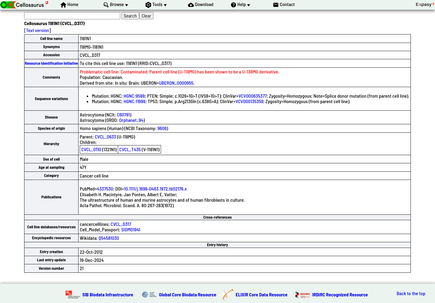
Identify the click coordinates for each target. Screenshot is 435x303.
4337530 (105, 188)
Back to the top (411, 293)
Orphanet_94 (131, 120)
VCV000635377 (253, 96)
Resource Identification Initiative (51, 63)
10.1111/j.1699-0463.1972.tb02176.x (155, 188)
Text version (37, 30)
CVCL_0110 (91, 149)
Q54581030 (109, 238)
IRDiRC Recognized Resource (340, 294)
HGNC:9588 (134, 96)
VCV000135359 (249, 101)
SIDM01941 (130, 229)
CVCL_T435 (130, 149)
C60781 (123, 114)
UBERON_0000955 (176, 83)
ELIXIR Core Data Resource (262, 294)
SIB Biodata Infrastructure (107, 294)
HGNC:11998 (134, 101)
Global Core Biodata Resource (187, 294)
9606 (162, 128)
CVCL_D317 (121, 224)
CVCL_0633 (105, 136)
